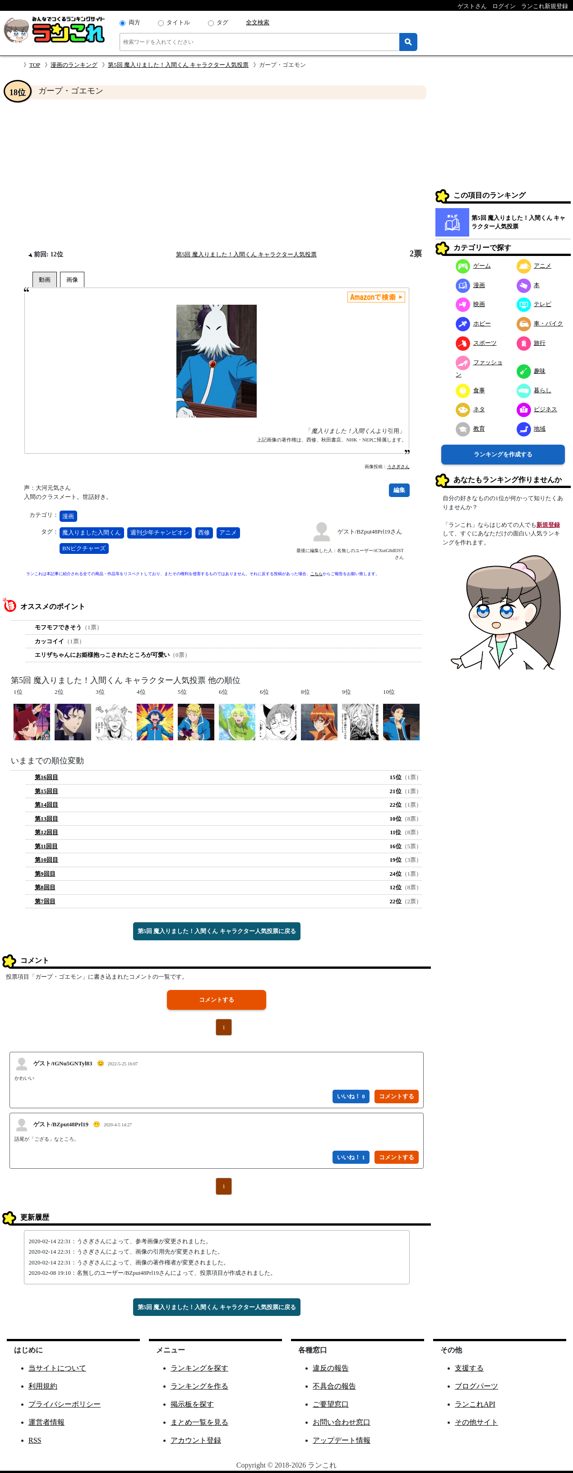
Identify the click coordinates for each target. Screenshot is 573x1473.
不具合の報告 (334, 1386)
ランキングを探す (199, 1368)
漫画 (68, 516)
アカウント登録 (196, 1440)
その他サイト (476, 1422)
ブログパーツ (476, 1386)
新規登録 (548, 524)
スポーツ (476, 342)
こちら (316, 574)
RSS (34, 1440)
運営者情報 (46, 1422)
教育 (470, 428)
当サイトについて (57, 1368)
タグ (222, 22)
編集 (399, 490)
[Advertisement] (216, 174)
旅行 (531, 342)
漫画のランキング (74, 64)
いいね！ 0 (351, 1096)
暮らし (534, 390)
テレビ (534, 304)
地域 (531, 428)
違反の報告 (331, 1368)
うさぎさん (398, 466)
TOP (34, 64)
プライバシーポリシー (64, 1404)
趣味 (531, 370)
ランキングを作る (199, 1386)
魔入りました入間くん (91, 532)
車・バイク (540, 323)
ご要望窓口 (331, 1404)
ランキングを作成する (503, 454)
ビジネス (537, 409)
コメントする (216, 999)
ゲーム (473, 265)
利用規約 (42, 1386)
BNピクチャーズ (84, 548)
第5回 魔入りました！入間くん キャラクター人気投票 (178, 64)
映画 (470, 304)
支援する (469, 1368)
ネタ (470, 409)
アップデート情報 (341, 1440)
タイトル (178, 22)
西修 (204, 532)
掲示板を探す (192, 1404)
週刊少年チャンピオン (159, 532)
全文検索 (257, 22)
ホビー (473, 323)
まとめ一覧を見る (199, 1422)
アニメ (228, 532)
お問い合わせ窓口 (341, 1422)
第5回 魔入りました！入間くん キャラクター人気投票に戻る (217, 931)
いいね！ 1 (351, 1157)
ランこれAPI (475, 1404)
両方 (134, 22)
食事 (470, 390)
